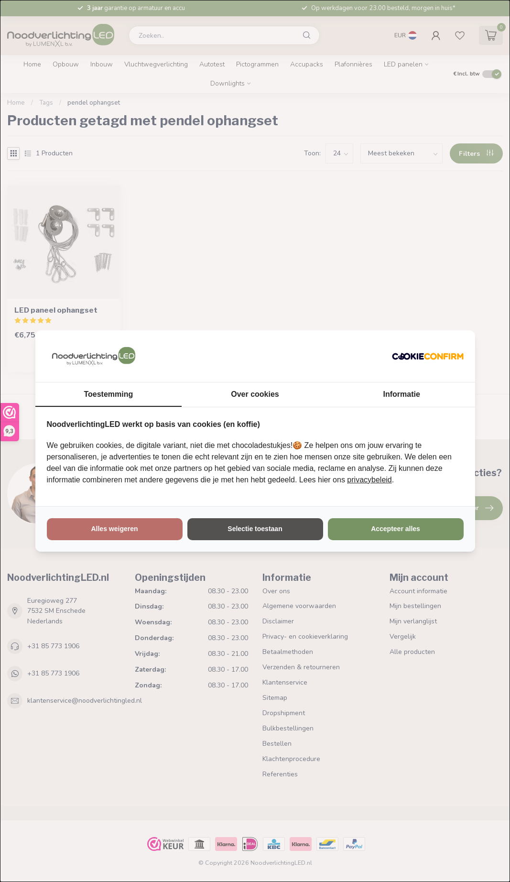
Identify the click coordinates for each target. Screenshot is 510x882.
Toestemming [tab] (108, 394)
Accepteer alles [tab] (395, 529)
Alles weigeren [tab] (114, 529)
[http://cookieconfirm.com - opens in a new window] (428, 356)
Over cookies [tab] (255, 394)
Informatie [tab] (401, 394)
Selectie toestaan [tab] (255, 529)
